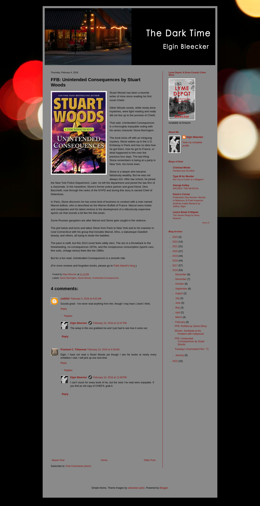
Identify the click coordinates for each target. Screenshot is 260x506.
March (179, 317)
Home (104, 460)
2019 (175, 256)
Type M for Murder (183, 176)
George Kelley (181, 185)
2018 (175, 260)
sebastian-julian (136, 487)
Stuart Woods (84, 278)
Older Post (149, 460)
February (180, 322)
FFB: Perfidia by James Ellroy (191, 326)
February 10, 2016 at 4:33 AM (103, 349)
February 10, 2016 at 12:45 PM (110, 377)
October (180, 283)
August (179, 293)
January (180, 355)
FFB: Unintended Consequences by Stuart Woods (189, 341)
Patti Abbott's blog (124, 265)
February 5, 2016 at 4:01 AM (86, 298)
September (181, 288)
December (181, 274)
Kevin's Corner (181, 194)
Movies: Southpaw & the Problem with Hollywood (189, 332)
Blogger (164, 487)
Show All (205, 223)
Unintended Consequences (105, 278)
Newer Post (58, 460)
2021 (175, 246)
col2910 (65, 298)
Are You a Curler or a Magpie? (188, 179)
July (177, 298)
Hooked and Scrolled (183, 170)
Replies (68, 316)
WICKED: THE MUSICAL (186, 188)
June (178, 303)
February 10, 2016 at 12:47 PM (110, 323)
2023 (175, 237)
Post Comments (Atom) (78, 466)
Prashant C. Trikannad (73, 349)
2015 (175, 361)
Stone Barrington (68, 278)
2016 (175, 270)
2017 (175, 265)
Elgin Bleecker (78, 323)
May (178, 307)
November (181, 279)
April (178, 312)
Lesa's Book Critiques (185, 212)
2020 (175, 251)
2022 (175, 241)
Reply (64, 308)
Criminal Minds (181, 167)
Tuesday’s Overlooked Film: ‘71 (192, 349)
